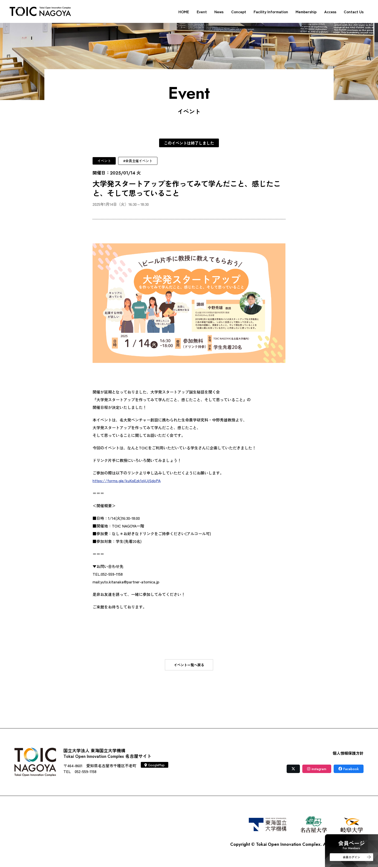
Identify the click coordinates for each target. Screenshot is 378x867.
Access (330, 11)
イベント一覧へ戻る (189, 664)
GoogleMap (154, 764)
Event (202, 11)
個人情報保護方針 (348, 753)
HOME (183, 11)
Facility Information (271, 11)
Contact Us (354, 11)
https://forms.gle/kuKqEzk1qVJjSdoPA (127, 480)
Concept (238, 11)
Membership (306, 11)
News (218, 11)
